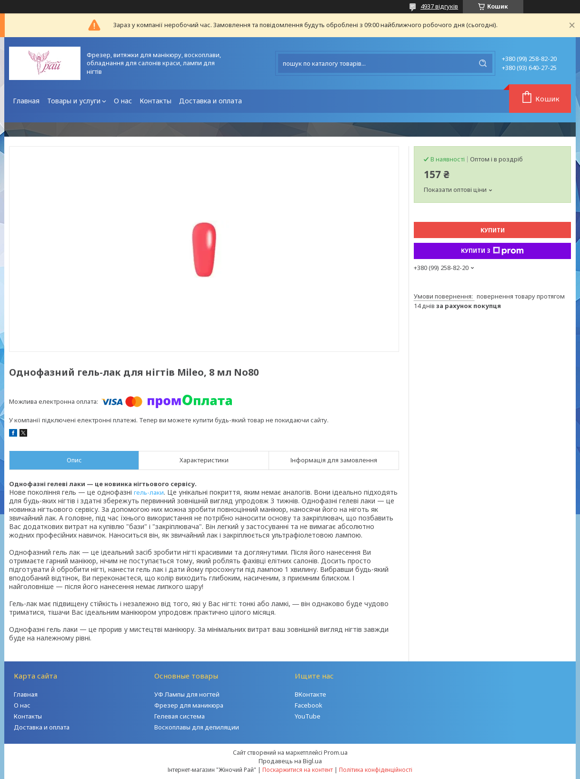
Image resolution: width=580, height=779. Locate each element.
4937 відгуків (439, 6)
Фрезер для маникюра (188, 705)
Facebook (308, 705)
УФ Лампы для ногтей (187, 694)
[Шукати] (482, 63)
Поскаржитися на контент (297, 770)
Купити (492, 230)
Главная (26, 100)
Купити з (492, 251)
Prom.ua (336, 752)
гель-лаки (149, 492)
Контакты (155, 100)
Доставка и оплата (210, 100)
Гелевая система (179, 716)
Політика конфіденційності (375, 770)
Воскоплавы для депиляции (196, 727)
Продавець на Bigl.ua (290, 761)
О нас (123, 100)
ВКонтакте (310, 694)
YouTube (307, 716)
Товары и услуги (73, 100)
